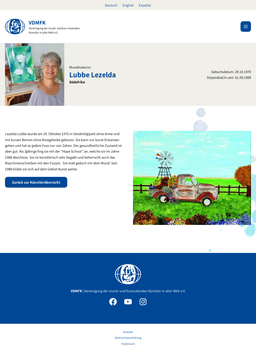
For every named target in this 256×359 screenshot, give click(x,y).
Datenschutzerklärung (128, 337)
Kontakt (128, 332)
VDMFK (37, 22)
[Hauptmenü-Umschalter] (245, 26)
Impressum (128, 343)
